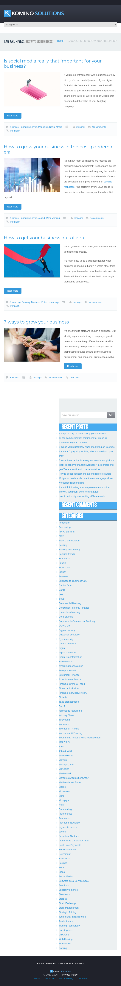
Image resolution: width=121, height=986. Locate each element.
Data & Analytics (67, 643)
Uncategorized (66, 930)
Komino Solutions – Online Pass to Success (60, 963)
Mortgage (64, 800)
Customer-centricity (69, 634)
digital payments (67, 652)
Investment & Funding (70, 733)
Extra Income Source (70, 679)
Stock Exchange (67, 903)
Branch (62, 572)
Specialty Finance (68, 889)
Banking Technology (69, 549)
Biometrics (64, 558)
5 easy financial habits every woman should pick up (86, 460)
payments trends (68, 827)
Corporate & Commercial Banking (77, 621)
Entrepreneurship (28, 127)
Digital (62, 648)
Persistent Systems (69, 836)
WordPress (65, 943)
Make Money (65, 755)
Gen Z (62, 706)
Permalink (15, 130)
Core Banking (66, 616)
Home (60, 41)
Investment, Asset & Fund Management (80, 737)
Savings (63, 863)
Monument (64, 791)
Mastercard (65, 773)
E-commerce (65, 661)
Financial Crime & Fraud (72, 683)
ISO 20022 (64, 742)
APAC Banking (67, 531)
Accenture (64, 522)
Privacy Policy (69, 974)
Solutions (64, 885)
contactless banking (69, 612)
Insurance (64, 724)
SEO (61, 867)
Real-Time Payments (70, 845)
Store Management (69, 907)
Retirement (65, 854)
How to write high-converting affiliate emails (82, 496)
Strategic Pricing (67, 912)
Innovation (64, 719)
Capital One (65, 585)
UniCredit (64, 934)
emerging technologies (71, 666)
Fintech (63, 697)
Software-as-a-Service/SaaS (74, 880)
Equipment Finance (69, 675)
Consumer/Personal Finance (74, 607)
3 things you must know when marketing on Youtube (87, 447)
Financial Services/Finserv (73, 692)
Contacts (82, 978)
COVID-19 (64, 625)
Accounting (15, 302)
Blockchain (64, 567)
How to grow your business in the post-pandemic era (58, 149)
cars (61, 594)
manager (80, 127)
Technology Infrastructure (72, 916)
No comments (99, 127)
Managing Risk (67, 764)
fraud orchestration (69, 701)
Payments (64, 818)
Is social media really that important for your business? (53, 63)
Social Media (55, 127)
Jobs (61, 746)
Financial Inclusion (69, 688)
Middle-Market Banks (70, 782)
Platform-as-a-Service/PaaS (74, 840)
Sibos (62, 872)
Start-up (63, 898)
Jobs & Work (44, 218)
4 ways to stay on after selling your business (82, 433)
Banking (26, 302)
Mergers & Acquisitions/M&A (74, 777)
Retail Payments (67, 849)
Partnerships (65, 813)
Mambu (63, 760)
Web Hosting (65, 939)
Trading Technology (69, 925)
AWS (61, 536)
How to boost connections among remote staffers (85, 473)
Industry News (66, 715)
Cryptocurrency (67, 630)
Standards (64, 894)
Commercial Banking (70, 603)
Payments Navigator (69, 822)
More (61, 795)
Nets (61, 804)
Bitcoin (62, 563)
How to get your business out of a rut (45, 237)
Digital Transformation (70, 657)
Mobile (62, 786)
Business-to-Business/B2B (73, 580)
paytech (63, 831)
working (56, 218)
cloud (61, 598)
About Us (50, 978)
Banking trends (67, 554)
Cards (62, 589)
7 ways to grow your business (36, 322)
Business (14, 127)
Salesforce (64, 858)
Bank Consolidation (69, 540)
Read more (12, 115)
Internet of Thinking (69, 728)
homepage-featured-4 (70, 710)
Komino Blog (66, 978)
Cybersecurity (66, 639)
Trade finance (66, 921)
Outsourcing (65, 809)
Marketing (43, 127)
